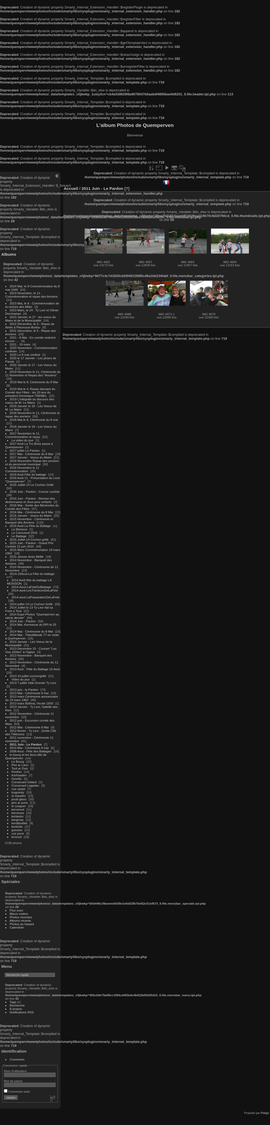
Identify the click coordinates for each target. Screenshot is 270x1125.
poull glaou (19, 799)
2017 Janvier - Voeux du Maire (31, 457)
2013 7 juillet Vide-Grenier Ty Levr (33, 682)
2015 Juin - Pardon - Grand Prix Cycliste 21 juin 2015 (29, 544)
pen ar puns (20, 802)
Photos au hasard (22, 924)
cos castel (18, 789)
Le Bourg (18, 761)
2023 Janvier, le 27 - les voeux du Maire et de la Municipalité (30, 318)
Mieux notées (19, 913)
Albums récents (20, 920)
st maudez (19, 795)
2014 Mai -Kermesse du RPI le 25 (33, 624)
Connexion (17, 1059)
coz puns (18, 833)
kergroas (18, 819)
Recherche (17, 1005)
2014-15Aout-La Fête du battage (32, 573)
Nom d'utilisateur (15, 1071)
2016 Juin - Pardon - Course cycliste (35, 491)
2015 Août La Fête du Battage (30, 525)
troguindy (18, 792)
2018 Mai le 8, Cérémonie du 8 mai (34, 419)
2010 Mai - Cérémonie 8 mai (29, 747)
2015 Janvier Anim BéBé (27, 556)
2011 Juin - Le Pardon (26, 744)
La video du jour (23, 440)
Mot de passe (13, 1081)
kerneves (18, 813)
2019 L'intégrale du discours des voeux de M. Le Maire (29, 400)
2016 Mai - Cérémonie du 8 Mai (31, 512)
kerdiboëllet (19, 823)
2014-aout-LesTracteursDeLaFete (35, 590)
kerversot (18, 809)
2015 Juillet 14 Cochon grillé (29, 539)
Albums (8, 254)
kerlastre (17, 816)
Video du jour (21, 679)
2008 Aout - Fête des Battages (31, 751)
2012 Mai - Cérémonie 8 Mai (29, 727)
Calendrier (17, 927)
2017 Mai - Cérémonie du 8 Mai (31, 454)
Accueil (71, 188)
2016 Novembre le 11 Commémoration (22, 469)
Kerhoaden (19, 775)
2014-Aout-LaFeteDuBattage (31, 587)
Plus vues (16, 910)
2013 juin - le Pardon (24, 689)
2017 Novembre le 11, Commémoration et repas (22, 435)
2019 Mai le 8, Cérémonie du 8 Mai (34, 382)
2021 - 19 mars (20, 344)
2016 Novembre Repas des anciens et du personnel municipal (32, 462)
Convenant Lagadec (25, 785)
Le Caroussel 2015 (25, 532)
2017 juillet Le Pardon (25, 450)
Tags (13, 1002)
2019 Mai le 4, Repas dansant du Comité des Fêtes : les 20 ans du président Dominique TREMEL (30, 392)
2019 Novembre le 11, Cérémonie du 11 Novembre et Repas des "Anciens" (33, 373)
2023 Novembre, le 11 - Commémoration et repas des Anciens (31, 294)
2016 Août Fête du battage (28, 474)
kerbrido (17, 826)
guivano (17, 830)
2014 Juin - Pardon (23, 621)
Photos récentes (21, 917)
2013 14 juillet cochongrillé (28, 676)
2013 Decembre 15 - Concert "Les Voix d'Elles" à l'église (31, 650)
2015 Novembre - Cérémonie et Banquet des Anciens (29, 520)
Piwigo (265, 1112)
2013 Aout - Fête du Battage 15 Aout (35, 669)
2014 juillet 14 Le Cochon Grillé (31, 604)
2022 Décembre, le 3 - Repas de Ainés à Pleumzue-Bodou (30, 325)
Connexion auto (17, 1091)
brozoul (17, 836)
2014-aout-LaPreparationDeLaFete (36, 597)
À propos (16, 1008)
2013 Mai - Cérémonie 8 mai (29, 693)
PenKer (17, 771)
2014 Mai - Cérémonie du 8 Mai (31, 631)
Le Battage (19, 536)
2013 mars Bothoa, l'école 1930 (31, 703)
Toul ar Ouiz (20, 768)
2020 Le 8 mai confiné (25, 354)
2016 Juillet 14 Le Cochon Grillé (32, 484)
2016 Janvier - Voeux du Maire (31, 515)
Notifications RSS (22, 1012)
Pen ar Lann (20, 765)
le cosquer (19, 806)
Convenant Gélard (24, 782)
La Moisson (19, 529)
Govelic (17, 778)
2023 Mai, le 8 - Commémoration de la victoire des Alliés (32, 305)
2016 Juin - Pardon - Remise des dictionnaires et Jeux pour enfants (30, 500)
